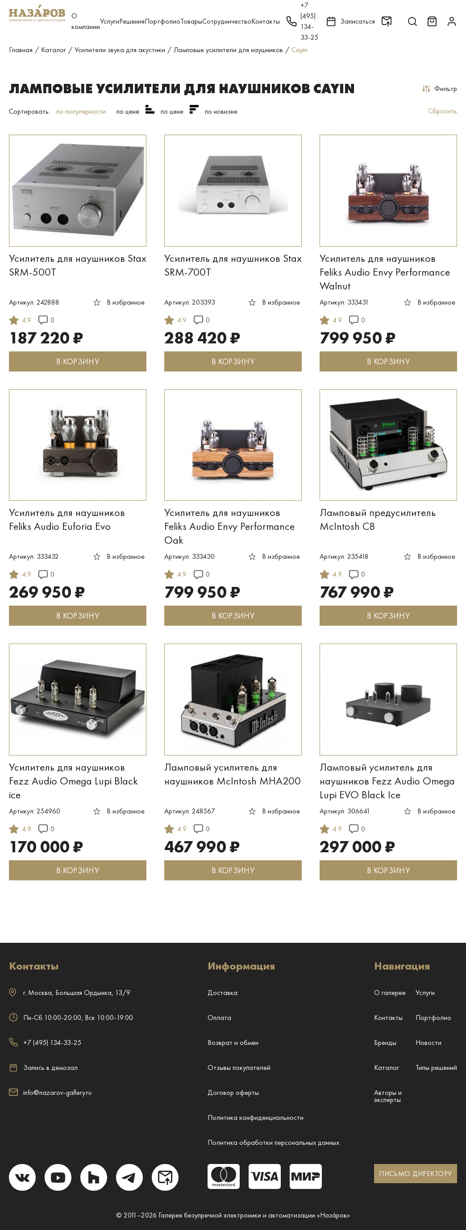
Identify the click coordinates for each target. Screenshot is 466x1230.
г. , (69, 992)
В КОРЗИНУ (77, 361)
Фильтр (440, 88)
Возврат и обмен (233, 1042)
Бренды (385, 1042)
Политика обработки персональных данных (273, 1142)
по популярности (81, 111)
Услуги (109, 21)
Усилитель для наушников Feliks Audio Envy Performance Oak (229, 526)
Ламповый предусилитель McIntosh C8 (378, 519)
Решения (132, 21)
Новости (428, 1042)
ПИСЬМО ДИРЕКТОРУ (415, 1173)
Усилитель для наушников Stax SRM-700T (233, 265)
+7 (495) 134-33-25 (45, 1042)
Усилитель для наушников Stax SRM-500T (77, 265)
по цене (127, 111)
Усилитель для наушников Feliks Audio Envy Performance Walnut (385, 272)
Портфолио (162, 21)
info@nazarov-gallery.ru (50, 1092)
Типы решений (436, 1067)
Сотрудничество (226, 21)
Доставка (222, 992)
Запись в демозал (43, 1067)
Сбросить (442, 111)
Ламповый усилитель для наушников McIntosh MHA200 (232, 774)
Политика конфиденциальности (256, 1117)
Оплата (219, 1017)
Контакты (265, 21)
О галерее (390, 992)
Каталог (386, 1067)
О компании (85, 21)
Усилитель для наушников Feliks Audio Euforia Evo (67, 519)
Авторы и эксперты (388, 1096)
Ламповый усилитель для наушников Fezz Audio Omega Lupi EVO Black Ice (387, 780)
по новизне (221, 111)
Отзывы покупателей (239, 1067)
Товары (191, 21)
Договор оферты (233, 1092)
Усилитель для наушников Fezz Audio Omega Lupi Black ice (73, 780)
